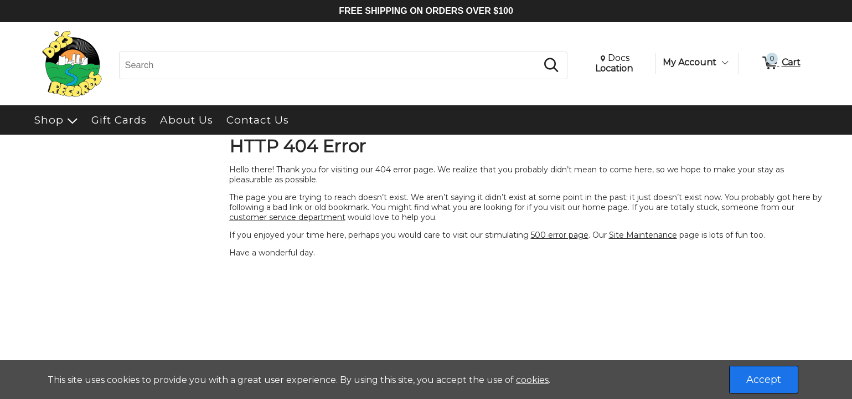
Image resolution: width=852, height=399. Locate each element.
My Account (689, 62)
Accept (763, 380)
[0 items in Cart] (781, 63)
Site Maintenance (643, 235)
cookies (532, 380)
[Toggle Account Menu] (725, 62)
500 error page (559, 235)
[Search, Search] (330, 65)
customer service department (287, 217)
